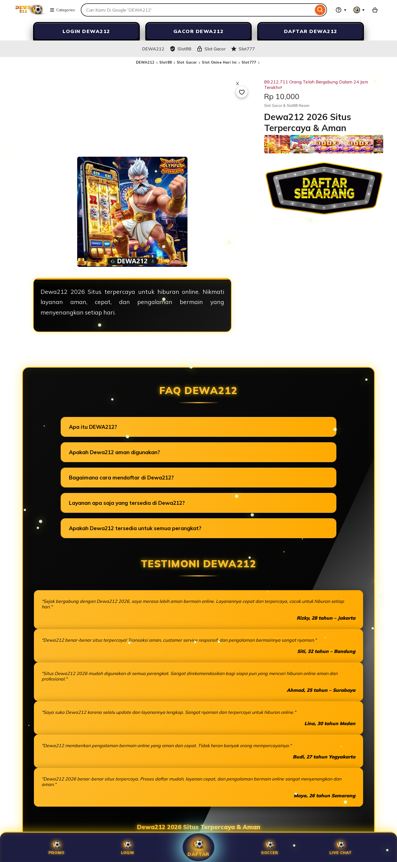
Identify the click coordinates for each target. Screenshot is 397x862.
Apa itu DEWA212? (93, 427)
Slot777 (249, 62)
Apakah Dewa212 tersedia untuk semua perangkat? (135, 528)
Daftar (198, 847)
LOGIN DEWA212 (86, 31)
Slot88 (165, 62)
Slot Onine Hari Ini (219, 62)
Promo (57, 847)
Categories (62, 9)
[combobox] (197, 10)
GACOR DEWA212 (198, 31)
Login (127, 847)
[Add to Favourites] (242, 92)
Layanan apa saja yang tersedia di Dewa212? (127, 503)
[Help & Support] (341, 10)
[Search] (320, 10)
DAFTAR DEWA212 (310, 31)
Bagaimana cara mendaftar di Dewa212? (121, 477)
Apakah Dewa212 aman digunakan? (114, 452)
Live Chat (340, 847)
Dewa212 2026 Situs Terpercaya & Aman (198, 827)
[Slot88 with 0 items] (375, 10)
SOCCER (269, 847)
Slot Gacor (187, 62)
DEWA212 (145, 62)
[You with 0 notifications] (359, 10)
